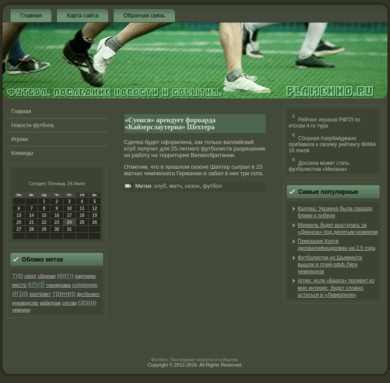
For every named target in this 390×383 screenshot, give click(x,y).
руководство (25, 302)
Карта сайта (82, 15)
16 (56, 215)
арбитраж (50, 302)
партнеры (85, 275)
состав (69, 302)
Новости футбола (32, 125)
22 (44, 222)
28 (31, 229)
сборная (46, 275)
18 (82, 215)
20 (18, 222)
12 (94, 208)
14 (31, 215)
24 (69, 222)
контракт (40, 294)
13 (18, 215)
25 (82, 222)
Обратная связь (144, 15)
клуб (36, 284)
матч (65, 275)
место (19, 285)
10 (69, 208)
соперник (85, 285)
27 (18, 229)
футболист (88, 294)
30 (56, 229)
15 (44, 215)
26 (94, 222)
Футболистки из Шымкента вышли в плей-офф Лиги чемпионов (330, 265)
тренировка (58, 285)
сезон (87, 302)
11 (82, 208)
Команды (22, 153)
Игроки (19, 139)
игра (20, 293)
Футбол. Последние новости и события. (195, 359)
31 (69, 229)
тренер (63, 293)
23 (56, 222)
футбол (212, 186)
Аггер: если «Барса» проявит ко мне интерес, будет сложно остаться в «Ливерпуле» (336, 288)
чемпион (21, 309)
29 (44, 229)
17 (69, 215)
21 (31, 222)
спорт (30, 275)
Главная (31, 15)
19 (94, 215)
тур (17, 275)
